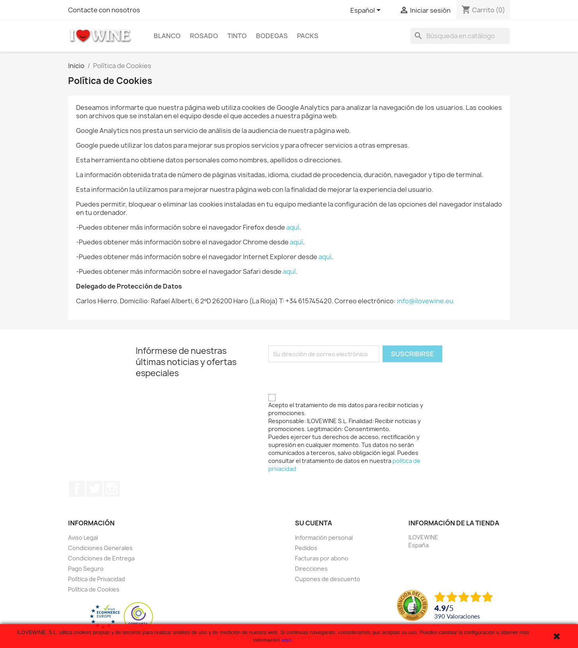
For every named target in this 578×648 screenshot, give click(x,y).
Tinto (237, 35)
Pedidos (306, 548)
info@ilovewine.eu (425, 301)
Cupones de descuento (327, 579)
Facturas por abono (321, 558)
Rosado (204, 35)
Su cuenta (313, 523)
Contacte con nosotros (104, 10)
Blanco (167, 35)
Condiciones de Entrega (101, 558)
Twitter (94, 489)
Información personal (324, 537)
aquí (292, 227)
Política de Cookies (93, 589)
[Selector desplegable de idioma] (366, 11)
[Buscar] (460, 36)
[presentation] (328, 377)
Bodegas (272, 35)
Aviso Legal (83, 537)
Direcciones (311, 568)
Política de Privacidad (96, 579)
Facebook (77, 489)
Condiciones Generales (100, 548)
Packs (307, 35)
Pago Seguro (85, 568)
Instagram (112, 489)
